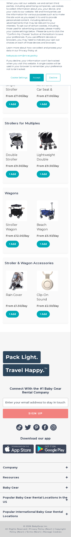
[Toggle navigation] (35, 467)
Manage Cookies (52, 532)
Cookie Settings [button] (19, 77)
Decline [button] (53, 77)
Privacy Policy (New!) (40, 529)
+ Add (12, 104)
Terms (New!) (34, 532)
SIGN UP (35, 413)
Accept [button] (37, 77)
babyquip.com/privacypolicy (22, 55)
